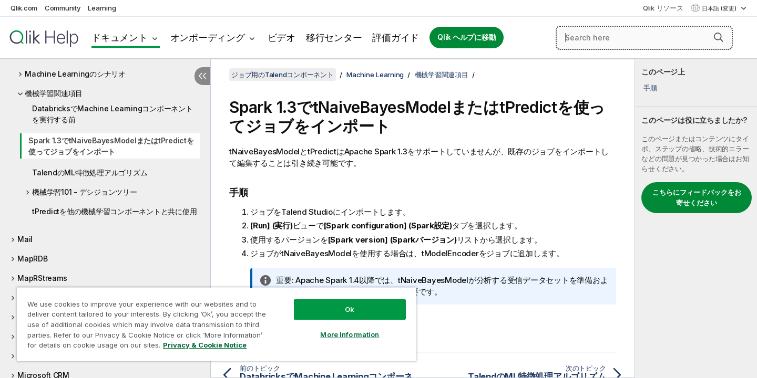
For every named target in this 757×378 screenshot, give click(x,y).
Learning (102, 8)
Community (63, 8)
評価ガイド (395, 37)
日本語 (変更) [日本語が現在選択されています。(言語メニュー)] (720, 8)
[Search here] (644, 38)
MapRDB (32, 258)
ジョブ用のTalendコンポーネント (282, 74)
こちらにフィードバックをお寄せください (696, 197)
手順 (650, 87)
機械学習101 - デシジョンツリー (84, 191)
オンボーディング (207, 37)
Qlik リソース (663, 8)
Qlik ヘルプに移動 (466, 37)
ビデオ (281, 37)
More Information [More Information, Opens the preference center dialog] (349, 334)
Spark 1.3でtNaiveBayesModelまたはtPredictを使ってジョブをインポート (111, 146)
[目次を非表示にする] (202, 76)
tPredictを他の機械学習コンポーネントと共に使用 (114, 211)
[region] (216, 324)
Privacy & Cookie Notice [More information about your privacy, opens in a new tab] (205, 345)
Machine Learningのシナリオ (75, 73)
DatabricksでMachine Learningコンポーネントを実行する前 (112, 114)
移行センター (334, 37)
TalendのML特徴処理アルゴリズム (89, 172)
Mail (25, 239)
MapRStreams (42, 278)
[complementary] (696, 218)
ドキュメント (119, 37)
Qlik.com (24, 8)
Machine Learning (375, 74)
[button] (719, 37)
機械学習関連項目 (54, 93)
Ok (349, 309)
